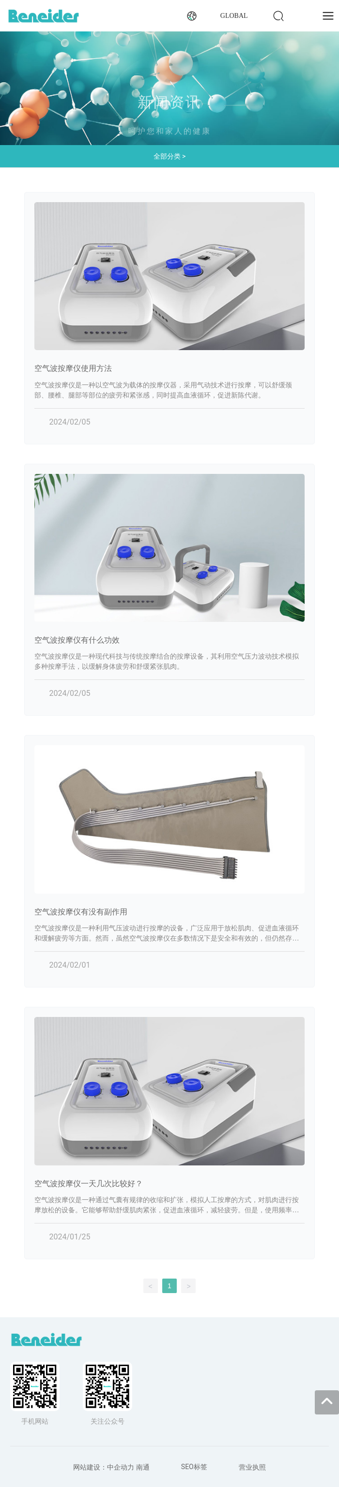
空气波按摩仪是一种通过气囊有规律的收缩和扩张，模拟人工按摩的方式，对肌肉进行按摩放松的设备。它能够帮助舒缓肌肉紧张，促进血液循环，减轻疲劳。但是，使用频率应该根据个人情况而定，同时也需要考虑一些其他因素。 (166, 1210)
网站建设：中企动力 (103, 1467)
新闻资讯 (169, 108)
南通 (143, 1467)
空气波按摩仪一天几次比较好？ (88, 1183)
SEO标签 (194, 1467)
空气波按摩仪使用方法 (73, 368)
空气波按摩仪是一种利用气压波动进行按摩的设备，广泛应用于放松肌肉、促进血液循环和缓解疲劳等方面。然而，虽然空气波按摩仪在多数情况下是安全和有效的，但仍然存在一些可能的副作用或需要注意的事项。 (166, 938)
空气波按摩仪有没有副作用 (80, 911)
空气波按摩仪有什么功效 (77, 640)
